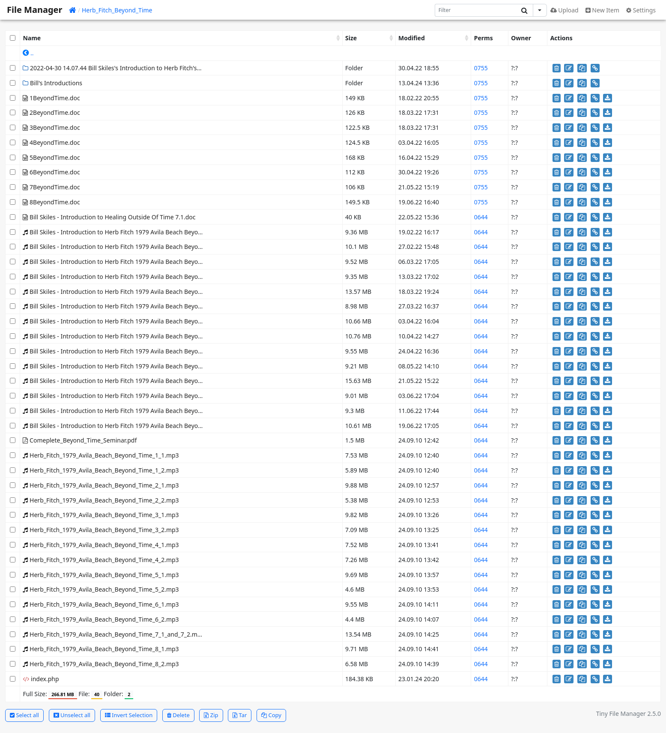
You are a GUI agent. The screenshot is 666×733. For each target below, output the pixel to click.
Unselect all (72, 715)
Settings (641, 10)
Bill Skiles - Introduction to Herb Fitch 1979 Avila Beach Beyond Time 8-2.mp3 (134, 426)
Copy (271, 715)
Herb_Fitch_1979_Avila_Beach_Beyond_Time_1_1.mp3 (101, 455)
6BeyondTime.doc (51, 172)
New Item (602, 10)
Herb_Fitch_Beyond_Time (117, 10)
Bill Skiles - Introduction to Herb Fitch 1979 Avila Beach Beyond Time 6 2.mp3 (134, 366)
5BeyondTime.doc (51, 157)
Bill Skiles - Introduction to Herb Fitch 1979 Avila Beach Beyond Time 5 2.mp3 (134, 351)
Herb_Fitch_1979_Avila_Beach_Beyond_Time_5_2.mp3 (101, 589)
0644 (481, 217)
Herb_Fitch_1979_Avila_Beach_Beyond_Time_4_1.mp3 (101, 545)
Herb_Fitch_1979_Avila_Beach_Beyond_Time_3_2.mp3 (101, 530)
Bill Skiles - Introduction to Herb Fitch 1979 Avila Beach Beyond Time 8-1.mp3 (134, 411)
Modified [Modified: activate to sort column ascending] (411, 38)
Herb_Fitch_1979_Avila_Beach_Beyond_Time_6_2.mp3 (101, 619)
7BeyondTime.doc (51, 187)
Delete (178, 715)
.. (28, 53)
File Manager (34, 9)
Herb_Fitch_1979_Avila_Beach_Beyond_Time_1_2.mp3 (101, 470)
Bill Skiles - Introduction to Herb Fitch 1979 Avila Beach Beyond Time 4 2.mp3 (134, 336)
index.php (41, 679)
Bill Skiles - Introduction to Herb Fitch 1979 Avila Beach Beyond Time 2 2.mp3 (134, 276)
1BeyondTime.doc (51, 98)
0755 (481, 68)
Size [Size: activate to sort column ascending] (351, 38)
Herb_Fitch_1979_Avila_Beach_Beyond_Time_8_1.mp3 (101, 649)
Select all (24, 715)
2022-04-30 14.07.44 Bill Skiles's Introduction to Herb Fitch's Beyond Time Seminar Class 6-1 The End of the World (185, 68)
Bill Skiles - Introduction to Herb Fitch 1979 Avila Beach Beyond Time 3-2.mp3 (134, 306)
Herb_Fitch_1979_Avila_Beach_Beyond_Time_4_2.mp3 (101, 560)
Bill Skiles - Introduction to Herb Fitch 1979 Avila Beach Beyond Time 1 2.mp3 (134, 246)
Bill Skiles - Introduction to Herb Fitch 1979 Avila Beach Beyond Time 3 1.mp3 (134, 291)
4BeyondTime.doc (51, 142)
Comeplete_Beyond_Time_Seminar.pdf (80, 440)
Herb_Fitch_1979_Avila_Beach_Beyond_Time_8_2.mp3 (101, 664)
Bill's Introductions (52, 83)
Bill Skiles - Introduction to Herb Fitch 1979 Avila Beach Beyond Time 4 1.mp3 (134, 321)
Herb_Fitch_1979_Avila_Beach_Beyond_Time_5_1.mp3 (101, 575)
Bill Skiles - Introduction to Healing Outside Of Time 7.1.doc (109, 217)
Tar (240, 715)
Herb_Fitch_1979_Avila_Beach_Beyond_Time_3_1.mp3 (101, 515)
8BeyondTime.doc (51, 202)
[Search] (476, 10)
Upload (564, 10)
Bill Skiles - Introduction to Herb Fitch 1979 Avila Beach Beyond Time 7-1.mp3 (134, 381)
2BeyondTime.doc (51, 112)
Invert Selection (129, 715)
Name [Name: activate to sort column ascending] (32, 38)
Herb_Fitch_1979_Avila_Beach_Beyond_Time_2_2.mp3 (101, 500)
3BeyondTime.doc (51, 127)
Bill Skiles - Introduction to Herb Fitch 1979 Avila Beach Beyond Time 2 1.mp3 (134, 261)
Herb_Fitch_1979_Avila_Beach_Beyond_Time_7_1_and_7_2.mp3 (113, 634)
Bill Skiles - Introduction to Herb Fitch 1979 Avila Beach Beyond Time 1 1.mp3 (134, 232)
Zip (211, 715)
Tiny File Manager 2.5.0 (628, 713)
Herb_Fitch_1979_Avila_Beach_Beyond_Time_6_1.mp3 (101, 604)
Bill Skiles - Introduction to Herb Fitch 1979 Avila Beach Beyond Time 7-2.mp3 (134, 396)
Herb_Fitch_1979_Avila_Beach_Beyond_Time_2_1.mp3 (101, 485)
